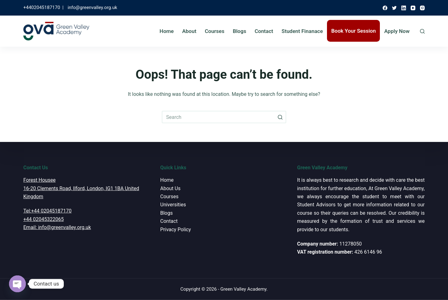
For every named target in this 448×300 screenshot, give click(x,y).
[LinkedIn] (403, 8)
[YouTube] (413, 8)
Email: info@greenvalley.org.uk (57, 227)
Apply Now (397, 31)
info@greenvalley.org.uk (92, 7)
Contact (263, 31)
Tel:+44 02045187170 (47, 211)
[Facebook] (385, 8)
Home (167, 31)
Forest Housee (39, 180)
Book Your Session (353, 31)
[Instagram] (422, 8)
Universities (173, 205)
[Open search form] (422, 31)
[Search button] (280, 117)
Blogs (239, 31)
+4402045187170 (41, 7)
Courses (214, 31)
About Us (170, 188)
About (189, 31)
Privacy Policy (175, 229)
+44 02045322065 (43, 219)
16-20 (29, 188)
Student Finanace (302, 31)
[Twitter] (394, 8)
